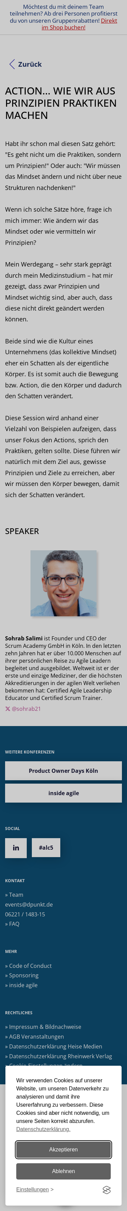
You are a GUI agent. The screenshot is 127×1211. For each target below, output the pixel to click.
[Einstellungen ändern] (35, 1190)
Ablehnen (63, 1171)
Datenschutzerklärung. (43, 1129)
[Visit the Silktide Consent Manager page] (107, 1190)
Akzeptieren (63, 1149)
